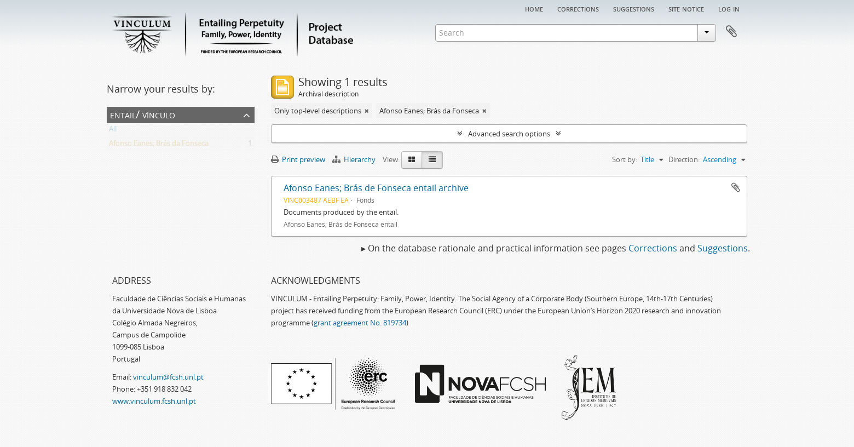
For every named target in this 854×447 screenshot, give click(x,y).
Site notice (686, 8)
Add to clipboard (735, 187)
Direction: (684, 159)
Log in (729, 8)
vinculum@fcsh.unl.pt (168, 377)
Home (534, 8)
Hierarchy (354, 159)
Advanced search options (509, 134)
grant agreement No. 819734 (360, 323)
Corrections (578, 8)
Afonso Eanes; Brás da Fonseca (159, 145)
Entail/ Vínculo (142, 114)
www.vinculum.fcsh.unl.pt (154, 401)
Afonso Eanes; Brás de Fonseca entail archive (376, 188)
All (113, 131)
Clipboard (731, 31)
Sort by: (624, 159)
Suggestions (633, 8)
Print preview (298, 159)
